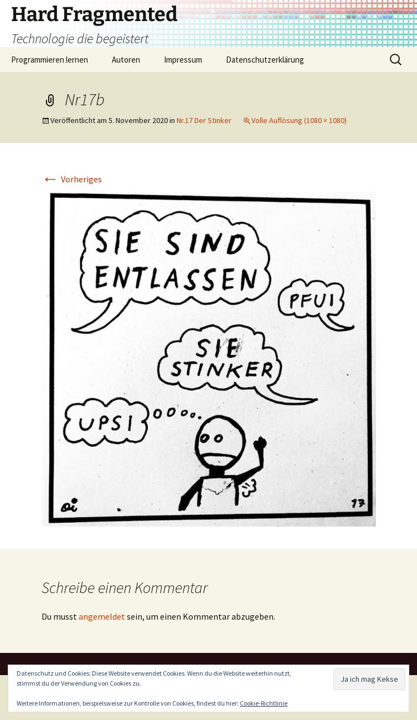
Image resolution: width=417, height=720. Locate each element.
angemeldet (102, 616)
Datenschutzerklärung (265, 59)
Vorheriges (72, 179)
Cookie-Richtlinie (263, 703)
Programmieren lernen (49, 59)
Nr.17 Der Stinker (204, 120)
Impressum (183, 59)
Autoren (126, 59)
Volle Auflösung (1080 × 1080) (299, 120)
